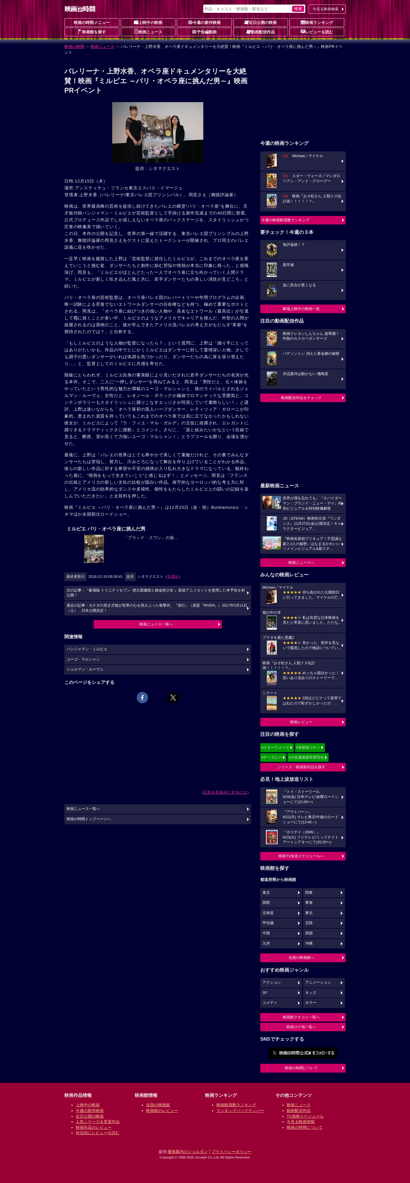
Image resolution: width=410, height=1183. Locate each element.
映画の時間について (301, 1068)
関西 (266, 903)
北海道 (268, 913)
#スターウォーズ (275, 747)
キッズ (310, 993)
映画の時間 (74, 46)
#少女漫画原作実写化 (306, 757)
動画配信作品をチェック (301, 398)
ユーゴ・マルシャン (83, 659)
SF (265, 993)
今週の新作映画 (204, 22)
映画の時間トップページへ (89, 819)
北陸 (309, 923)
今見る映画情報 (301, 1121)
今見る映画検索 (326, 9)
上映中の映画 (148, 22)
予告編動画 (204, 31)
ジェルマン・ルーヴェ (85, 669)
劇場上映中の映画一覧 (301, 309)
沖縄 (309, 943)
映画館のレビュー (162, 1110)
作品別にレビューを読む (98, 1133)
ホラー (310, 1003)
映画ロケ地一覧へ (301, 1027)
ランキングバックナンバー (240, 1110)
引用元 (172, 576)
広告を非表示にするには (225, 792)
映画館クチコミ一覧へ (301, 1017)
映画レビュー (301, 722)
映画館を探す (91, 31)
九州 (266, 943)
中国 (266, 933)
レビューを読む (317, 31)
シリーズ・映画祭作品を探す (301, 767)
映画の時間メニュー (92, 22)
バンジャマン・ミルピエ (87, 649)
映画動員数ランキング (236, 1105)
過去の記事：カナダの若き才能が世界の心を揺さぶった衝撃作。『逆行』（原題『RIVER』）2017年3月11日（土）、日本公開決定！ (157, 608)
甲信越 (268, 923)
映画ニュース (148, 31)
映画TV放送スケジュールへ (301, 856)
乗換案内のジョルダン (188, 1151)
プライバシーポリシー (231, 1151)
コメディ (270, 1003)
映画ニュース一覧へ (156, 624)
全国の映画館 (158, 1105)
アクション (272, 983)
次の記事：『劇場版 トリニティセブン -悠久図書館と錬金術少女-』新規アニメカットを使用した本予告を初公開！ (156, 592)
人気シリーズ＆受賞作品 (98, 1121)
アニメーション (318, 983)
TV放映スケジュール (305, 1116)
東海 (309, 903)
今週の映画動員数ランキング (285, 220)
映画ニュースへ (301, 562)
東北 (309, 913)
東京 (266, 893)
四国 (309, 933)
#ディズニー (271, 757)
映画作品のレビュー (94, 1127)
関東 (309, 893)
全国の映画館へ (301, 957)
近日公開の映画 (260, 22)
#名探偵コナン (308, 747)
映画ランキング (317, 22)
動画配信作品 (260, 31)
